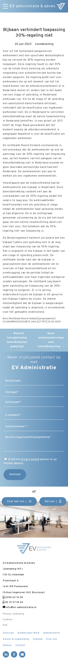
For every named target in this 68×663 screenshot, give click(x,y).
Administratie (51, 633)
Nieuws (7, 645)
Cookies (8, 619)
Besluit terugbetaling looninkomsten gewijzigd (17, 340)
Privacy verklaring (13, 614)
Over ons (51, 639)
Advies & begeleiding (16, 639)
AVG (5, 625)
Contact (20, 645)
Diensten (8, 633)
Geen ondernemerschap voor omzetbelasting (51, 340)
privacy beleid (30, 459)
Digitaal (37, 639)
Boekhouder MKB (29, 633)
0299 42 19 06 (13, 597)
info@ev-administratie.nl (19, 607)
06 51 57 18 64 (13, 602)
